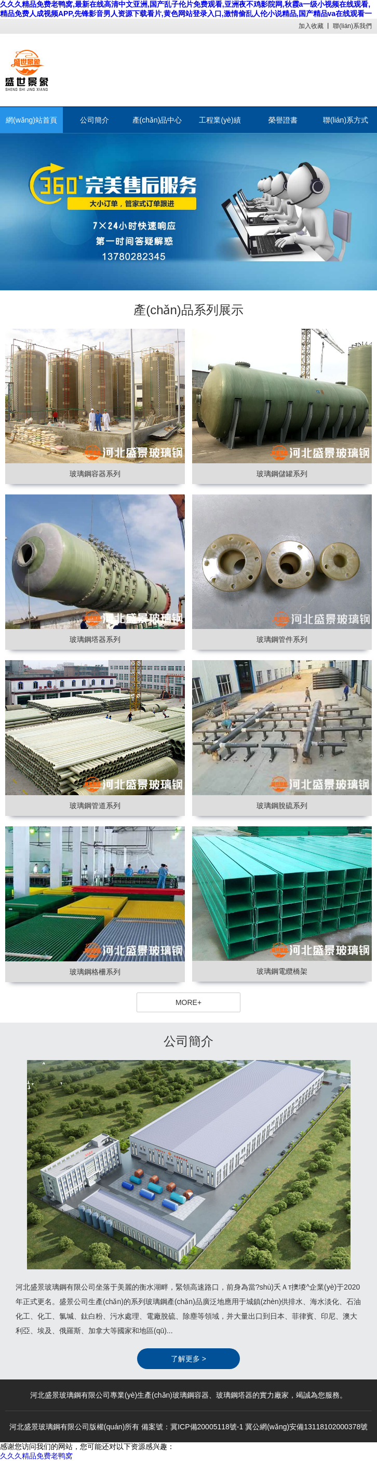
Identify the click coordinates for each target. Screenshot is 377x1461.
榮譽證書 (283, 120)
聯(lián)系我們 (352, 26)
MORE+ (188, 1002)
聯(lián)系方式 (345, 120)
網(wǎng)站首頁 (31, 120)
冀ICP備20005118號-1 (206, 1427)
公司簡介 (94, 120)
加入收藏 (311, 26)
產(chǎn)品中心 (157, 120)
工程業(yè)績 (219, 120)
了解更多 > (188, 1359)
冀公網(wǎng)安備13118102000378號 (306, 1427)
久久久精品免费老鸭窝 (36, 1456)
